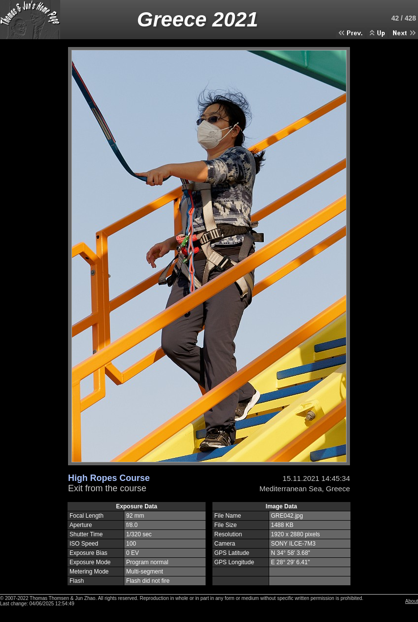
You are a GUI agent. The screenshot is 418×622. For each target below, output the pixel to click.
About (411, 601)
